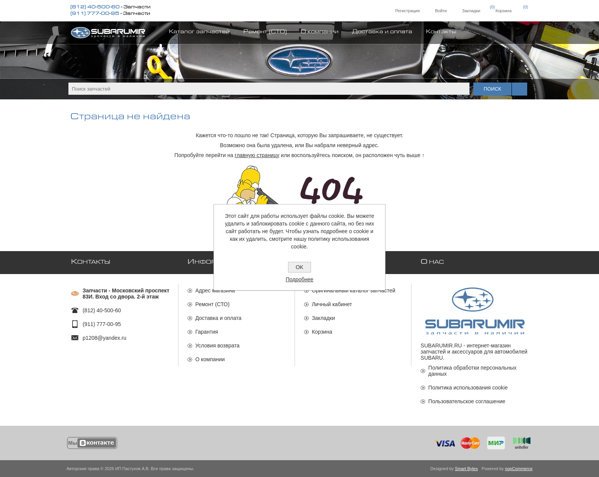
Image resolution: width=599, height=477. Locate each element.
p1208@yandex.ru (104, 338)
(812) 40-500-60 (95, 7)
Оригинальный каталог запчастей (353, 290)
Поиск (492, 89)
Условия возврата (217, 345)
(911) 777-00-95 (94, 14)
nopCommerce (519, 468)
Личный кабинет (332, 304)
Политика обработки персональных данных (472, 371)
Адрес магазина (215, 290)
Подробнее (300, 279)
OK (299, 267)
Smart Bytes (466, 468)
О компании (210, 359)
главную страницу (257, 155)
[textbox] (268, 89)
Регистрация (407, 10)
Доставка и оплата (218, 318)
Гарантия (206, 332)
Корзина (322, 332)
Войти (441, 10)
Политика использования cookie (468, 388)
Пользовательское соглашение (466, 401)
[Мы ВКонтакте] (92, 443)
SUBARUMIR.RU (441, 345)
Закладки (323, 318)
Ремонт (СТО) (212, 304)
